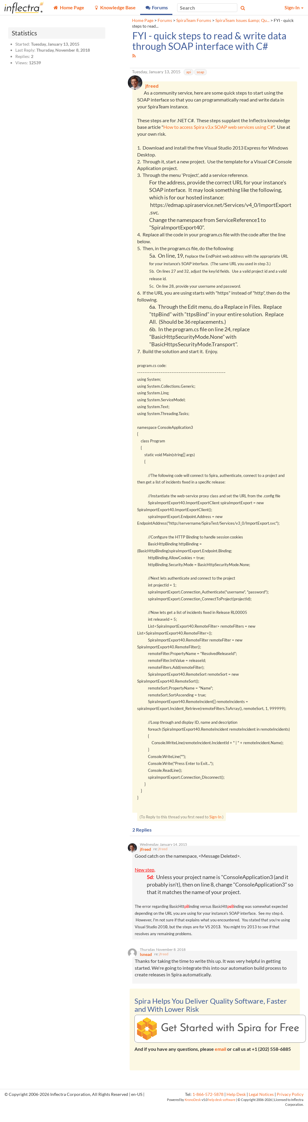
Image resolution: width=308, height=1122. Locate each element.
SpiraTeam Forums (193, 20)
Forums (165, 20)
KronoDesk (193, 1113)
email (220, 1062)
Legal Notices (261, 1107)
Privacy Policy (290, 1107)
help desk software (222, 1113)
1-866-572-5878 (207, 1107)
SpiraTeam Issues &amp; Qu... (242, 20)
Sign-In (215, 825)
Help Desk (236, 1107)
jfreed (163, 860)
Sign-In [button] (294, 7)
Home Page (142, 20)
